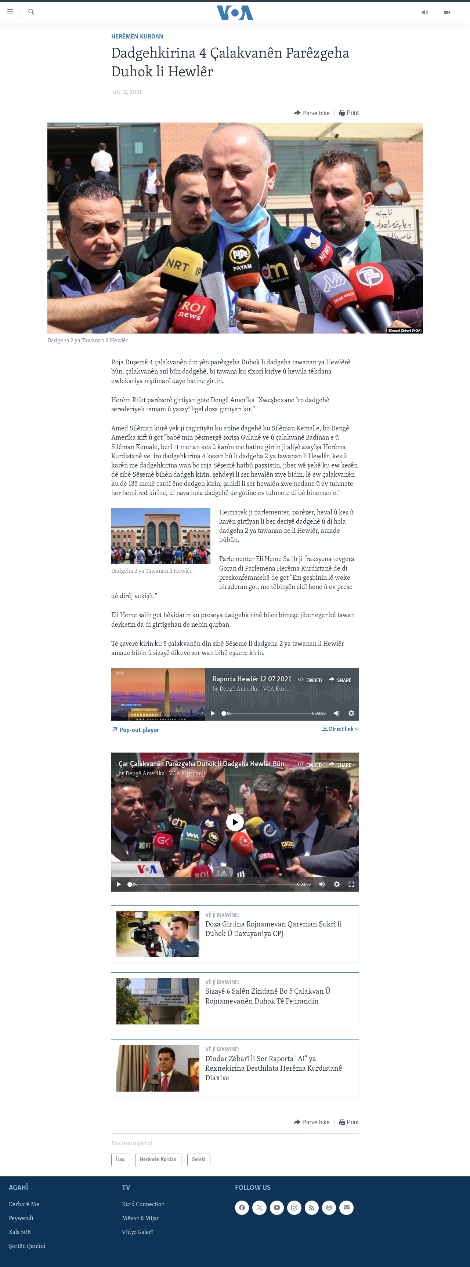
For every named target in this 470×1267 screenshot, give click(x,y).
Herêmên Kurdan (137, 36)
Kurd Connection (143, 1205)
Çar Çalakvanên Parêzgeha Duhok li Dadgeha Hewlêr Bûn (201, 764)
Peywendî (21, 1219)
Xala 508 (20, 1233)
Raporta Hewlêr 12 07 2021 (252, 679)
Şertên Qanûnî (27, 1247)
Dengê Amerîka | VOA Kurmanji (259, 689)
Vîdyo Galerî (137, 1233)
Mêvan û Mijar (140, 1219)
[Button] (312, 113)
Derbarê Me (24, 1205)
